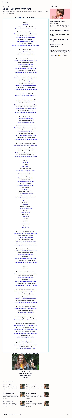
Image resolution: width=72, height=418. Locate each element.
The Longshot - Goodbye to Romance (59, 31)
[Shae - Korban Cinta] (24, 403)
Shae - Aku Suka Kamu (12, 393)
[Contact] (2, 12)
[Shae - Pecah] (46, 403)
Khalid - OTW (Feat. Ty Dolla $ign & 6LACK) (59, 40)
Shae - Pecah (31, 402)
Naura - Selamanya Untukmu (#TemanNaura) (57, 22)
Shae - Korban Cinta (12, 402)
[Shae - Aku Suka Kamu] (24, 395)
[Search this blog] (27, 2)
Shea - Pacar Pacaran (33, 385)
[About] (2, 9)
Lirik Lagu (6, 2)
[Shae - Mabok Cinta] (46, 395)
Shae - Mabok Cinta (33, 393)
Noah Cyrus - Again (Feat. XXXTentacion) (56, 46)
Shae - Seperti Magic (12, 385)
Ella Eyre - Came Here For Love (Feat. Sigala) (59, 35)
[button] (70, 2)
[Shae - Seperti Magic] (24, 387)
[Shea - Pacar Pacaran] (46, 387)
